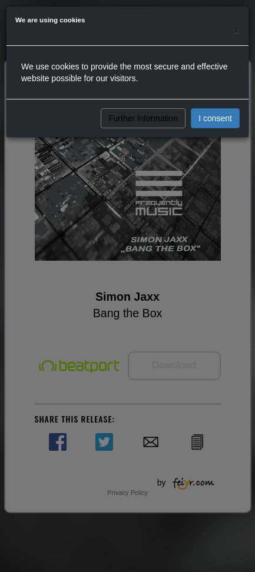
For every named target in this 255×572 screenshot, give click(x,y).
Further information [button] (143, 118)
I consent (215, 118)
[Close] (236, 30)
